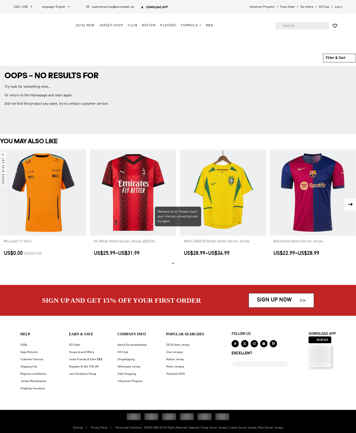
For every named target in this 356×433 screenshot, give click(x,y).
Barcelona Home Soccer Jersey (298, 248)
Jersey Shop (149, 37)
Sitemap (78, 427)
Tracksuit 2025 (175, 373)
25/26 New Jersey (178, 344)
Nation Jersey (175, 359)
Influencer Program (261, 6)
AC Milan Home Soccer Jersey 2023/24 (124, 248)
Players (206, 37)
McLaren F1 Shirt (17, 248)
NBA (248, 37)
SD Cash (74, 344)
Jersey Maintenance (33, 381)
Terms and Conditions (128, 427)
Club (171, 37)
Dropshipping (126, 359)
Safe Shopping (127, 373)
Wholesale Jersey (129, 366)
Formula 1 (229, 37)
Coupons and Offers (81, 352)
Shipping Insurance (32, 388)
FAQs (23, 344)
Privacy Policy (99, 427)
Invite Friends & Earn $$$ (85, 359)
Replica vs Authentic (33, 373)
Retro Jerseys (175, 366)
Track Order (287, 6)
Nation (187, 37)
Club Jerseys (174, 352)
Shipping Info (28, 366)
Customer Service (31, 359)
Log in (338, 6)
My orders (306, 6)
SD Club (324, 6)
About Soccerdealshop (132, 344)
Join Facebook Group (82, 373)
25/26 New (123, 37)
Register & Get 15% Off (84, 366)
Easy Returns (28, 352)
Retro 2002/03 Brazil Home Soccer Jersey (217, 248)
